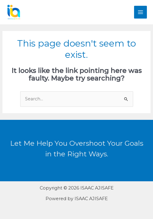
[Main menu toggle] (140, 12)
